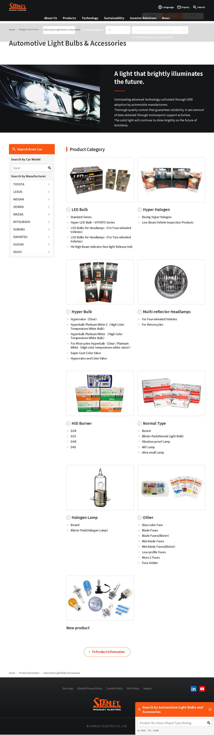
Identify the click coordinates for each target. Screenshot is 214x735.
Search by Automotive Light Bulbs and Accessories (175, 709)
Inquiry (147, 688)
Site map (67, 688)
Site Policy (133, 688)
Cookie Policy (114, 688)
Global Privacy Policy (89, 688)
